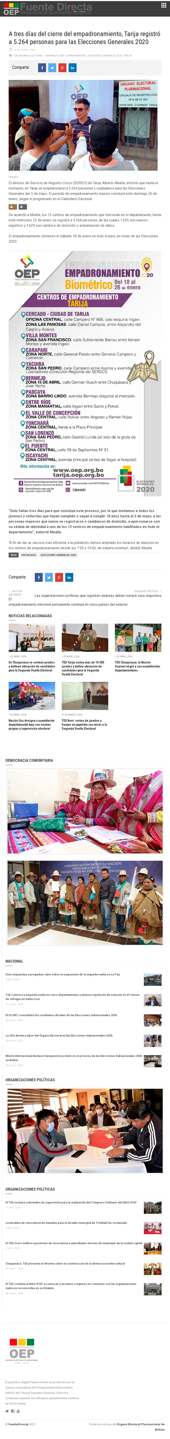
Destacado (28, 555)
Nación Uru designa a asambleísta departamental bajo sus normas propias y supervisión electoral (31, 724)
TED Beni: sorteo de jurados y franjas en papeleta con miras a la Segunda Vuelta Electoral (84, 724)
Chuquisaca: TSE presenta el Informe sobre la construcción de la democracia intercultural (65, 1263)
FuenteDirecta (18, 1424)
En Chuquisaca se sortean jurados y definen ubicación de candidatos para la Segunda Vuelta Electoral (32, 666)
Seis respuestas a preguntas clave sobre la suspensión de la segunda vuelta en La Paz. (63, 974)
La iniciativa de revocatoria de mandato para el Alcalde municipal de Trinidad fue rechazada (66, 1222)
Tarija (127, 55)
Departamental (76, 55)
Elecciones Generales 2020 (105, 55)
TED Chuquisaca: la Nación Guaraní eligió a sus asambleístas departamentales (137, 666)
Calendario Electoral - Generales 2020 (39, 55)
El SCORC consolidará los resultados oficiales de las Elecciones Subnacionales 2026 (61, 1015)
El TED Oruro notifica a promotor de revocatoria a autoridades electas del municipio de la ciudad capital (74, 1243)
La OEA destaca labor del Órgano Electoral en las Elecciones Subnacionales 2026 (59, 1035)
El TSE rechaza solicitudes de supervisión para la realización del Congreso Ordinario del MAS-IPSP (71, 1202)
